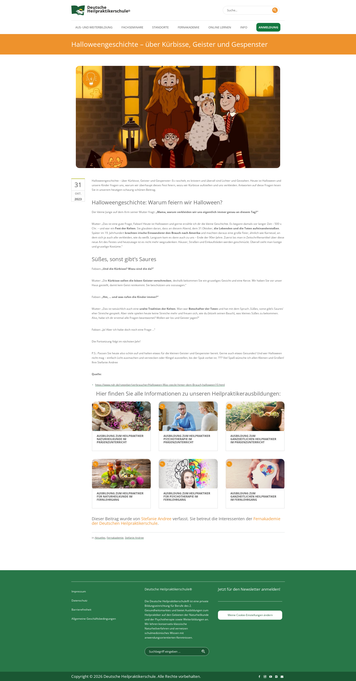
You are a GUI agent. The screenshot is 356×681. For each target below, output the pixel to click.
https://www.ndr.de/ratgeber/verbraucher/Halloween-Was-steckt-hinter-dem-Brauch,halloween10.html (160, 385)
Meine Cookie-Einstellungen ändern (250, 615)
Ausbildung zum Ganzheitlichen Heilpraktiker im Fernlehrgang (253, 496)
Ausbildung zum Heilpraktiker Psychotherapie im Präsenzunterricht (186, 439)
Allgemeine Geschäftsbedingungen (94, 619)
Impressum (79, 591)
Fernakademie (115, 537)
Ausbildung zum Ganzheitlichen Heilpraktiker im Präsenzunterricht (253, 439)
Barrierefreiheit (81, 610)
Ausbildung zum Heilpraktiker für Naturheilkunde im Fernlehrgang (120, 496)
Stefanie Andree (156, 518)
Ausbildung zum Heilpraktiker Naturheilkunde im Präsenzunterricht (120, 439)
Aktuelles (100, 537)
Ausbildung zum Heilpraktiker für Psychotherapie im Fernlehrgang (186, 496)
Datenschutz (79, 600)
